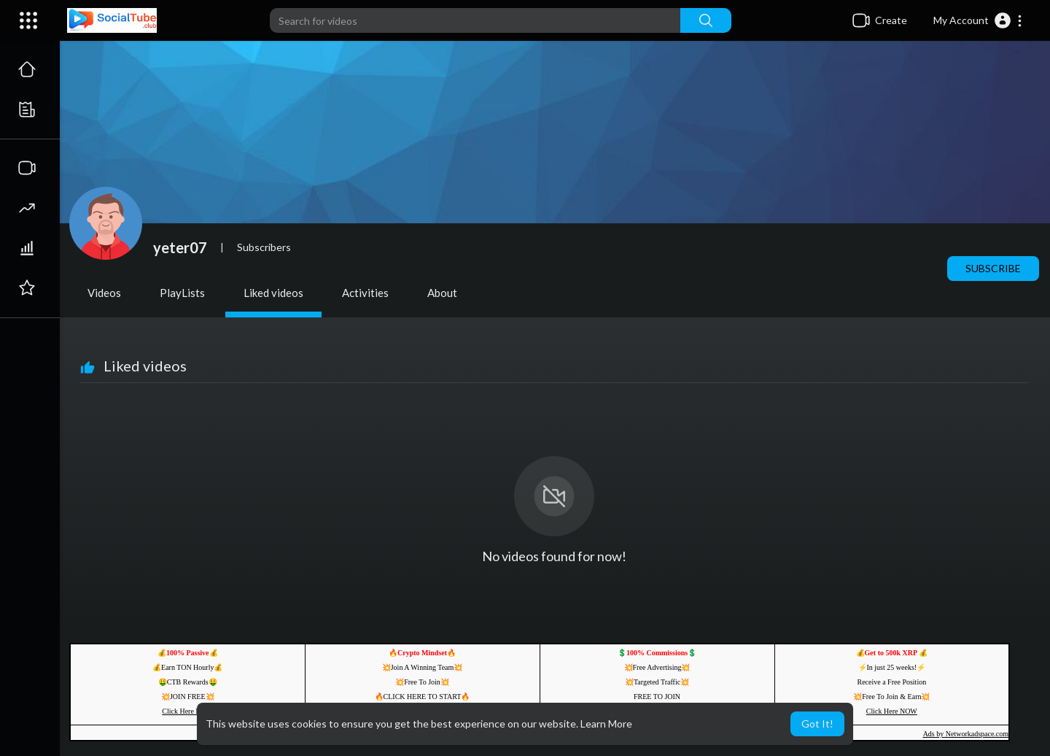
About (442, 292)
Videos (104, 292)
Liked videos (273, 292)
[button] (978, 20)
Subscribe (993, 268)
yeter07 (180, 247)
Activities (365, 292)
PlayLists (182, 292)
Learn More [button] (606, 723)
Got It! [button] (817, 723)
